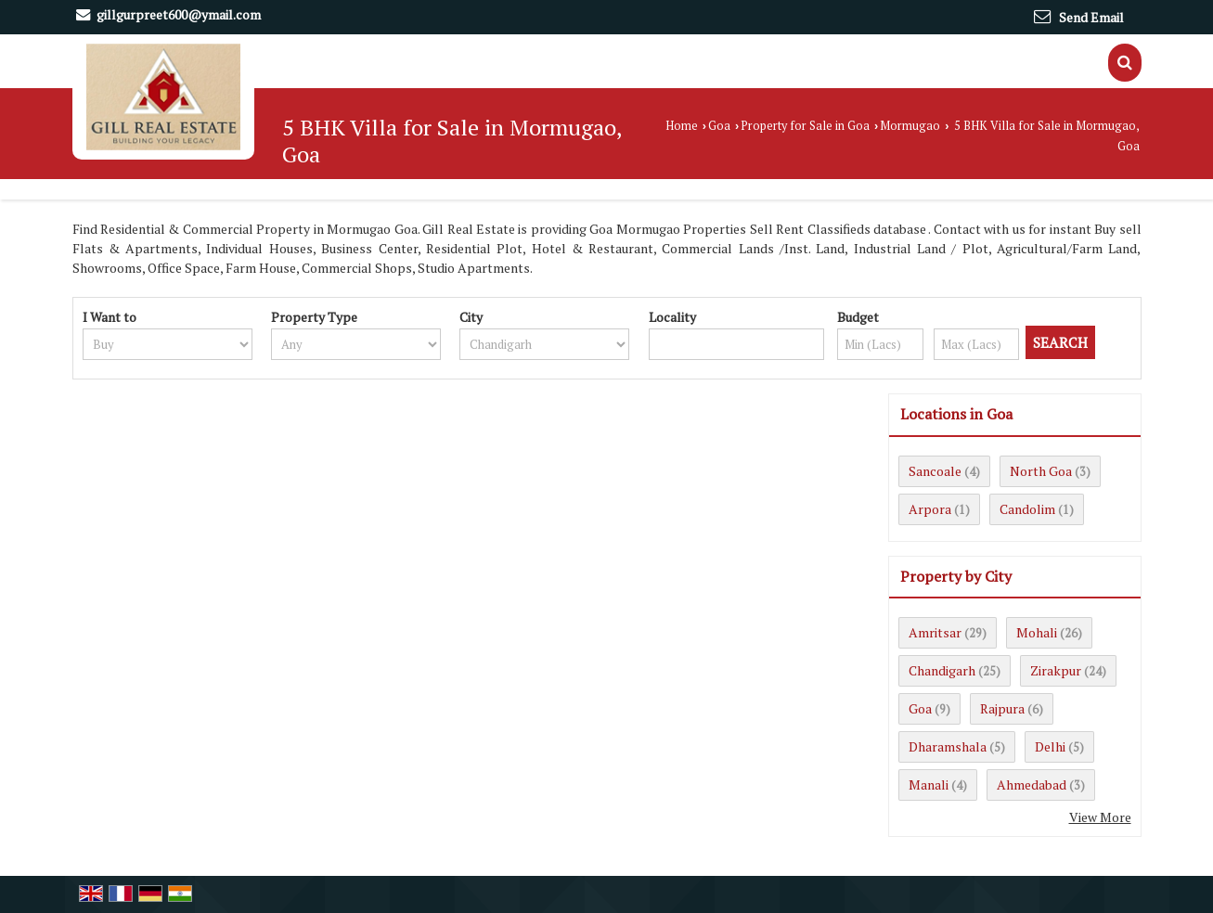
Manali (928, 784)
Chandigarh (942, 670)
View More (1100, 817)
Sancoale (935, 471)
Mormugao (910, 126)
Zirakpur (1055, 670)
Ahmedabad (1031, 784)
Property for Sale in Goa (805, 126)
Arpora (930, 509)
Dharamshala (948, 746)
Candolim (1027, 509)
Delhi (1050, 746)
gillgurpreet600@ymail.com (179, 14)
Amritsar (935, 632)
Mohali (1036, 632)
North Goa (1041, 471)
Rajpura (1002, 708)
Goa (719, 126)
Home (681, 126)
